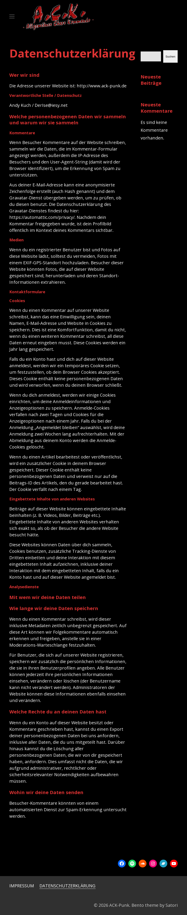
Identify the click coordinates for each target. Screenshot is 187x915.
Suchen (170, 56)
